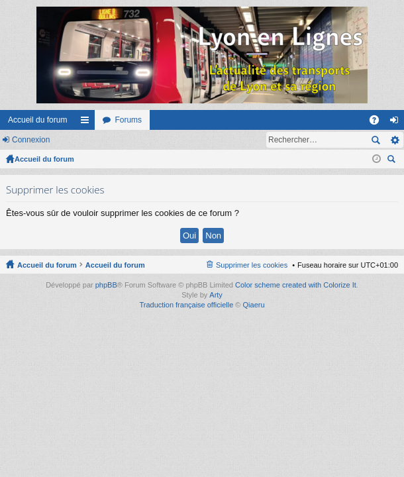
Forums (128, 120)
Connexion (31, 139)
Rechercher (375, 140)
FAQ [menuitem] (378, 122)
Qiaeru (254, 305)
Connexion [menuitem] (397, 122)
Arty (216, 295)
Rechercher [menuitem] (392, 160)
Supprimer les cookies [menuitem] (251, 265)
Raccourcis (87, 122)
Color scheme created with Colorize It (295, 285)
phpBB (106, 285)
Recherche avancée (394, 140)
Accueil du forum (37, 120)
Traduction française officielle (186, 305)
